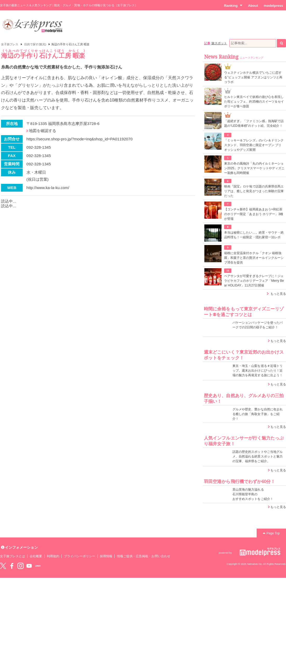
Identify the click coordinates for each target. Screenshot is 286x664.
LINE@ (38, 566)
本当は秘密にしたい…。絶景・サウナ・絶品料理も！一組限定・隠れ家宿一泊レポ (254, 235)
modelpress (273, 6)
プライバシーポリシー (79, 556)
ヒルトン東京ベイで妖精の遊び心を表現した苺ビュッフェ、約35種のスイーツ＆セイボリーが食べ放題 (254, 101)
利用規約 (53, 556)
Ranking (233, 5)
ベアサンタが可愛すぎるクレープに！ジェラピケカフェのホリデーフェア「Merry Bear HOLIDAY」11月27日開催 (254, 280)
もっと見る (278, 294)
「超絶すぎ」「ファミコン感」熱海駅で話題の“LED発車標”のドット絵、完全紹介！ (254, 123)
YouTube (29, 566)
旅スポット (219, 43)
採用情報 (106, 556)
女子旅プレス (9, 44)
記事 (207, 43)
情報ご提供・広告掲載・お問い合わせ (143, 556)
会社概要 (36, 556)
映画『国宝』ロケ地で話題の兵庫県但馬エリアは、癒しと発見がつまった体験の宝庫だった (254, 191)
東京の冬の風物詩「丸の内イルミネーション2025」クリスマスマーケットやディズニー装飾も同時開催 (254, 168)
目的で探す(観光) (35, 44)
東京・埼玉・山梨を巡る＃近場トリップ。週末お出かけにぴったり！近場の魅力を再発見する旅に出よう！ (257, 370)
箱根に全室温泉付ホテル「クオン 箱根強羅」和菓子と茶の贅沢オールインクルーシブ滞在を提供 (254, 257)
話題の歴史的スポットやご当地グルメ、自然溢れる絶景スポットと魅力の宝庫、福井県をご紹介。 (257, 456)
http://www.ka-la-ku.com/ (48, 187)
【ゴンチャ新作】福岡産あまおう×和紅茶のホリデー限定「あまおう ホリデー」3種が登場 (253, 214)
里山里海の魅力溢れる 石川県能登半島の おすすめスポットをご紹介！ (252, 494)
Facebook (12, 566)
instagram (20, 566)
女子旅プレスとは (12, 556)
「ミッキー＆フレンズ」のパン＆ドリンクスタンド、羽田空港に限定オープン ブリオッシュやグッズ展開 (254, 145)
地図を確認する (42, 130)
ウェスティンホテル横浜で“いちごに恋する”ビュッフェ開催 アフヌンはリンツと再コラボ (253, 77)
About (253, 6)
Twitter (3, 566)
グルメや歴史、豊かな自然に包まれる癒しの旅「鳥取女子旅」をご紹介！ (257, 414)
